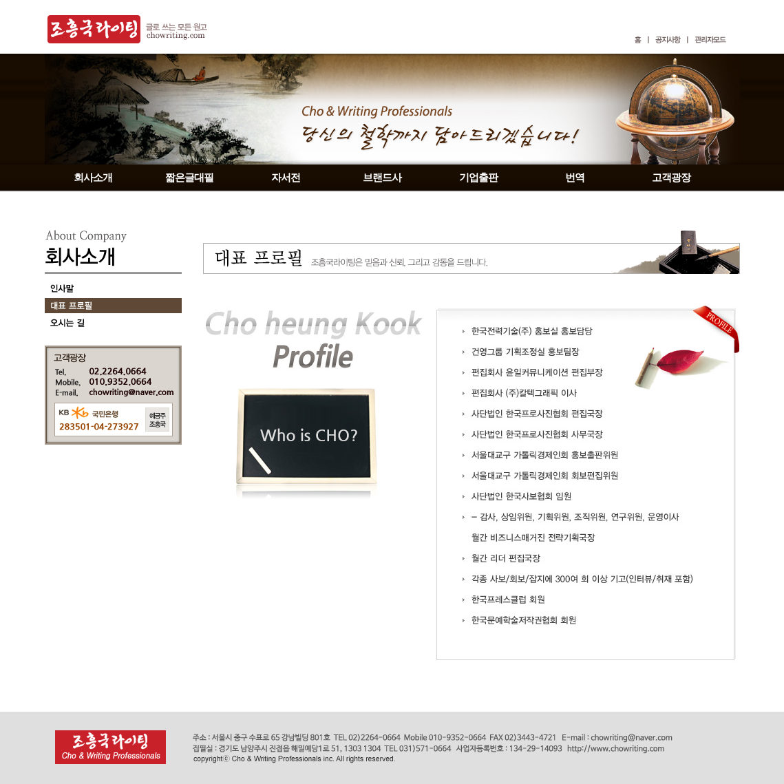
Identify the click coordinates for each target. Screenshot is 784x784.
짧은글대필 (189, 177)
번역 (574, 177)
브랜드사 (382, 177)
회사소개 (93, 177)
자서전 (285, 177)
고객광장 (671, 177)
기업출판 (478, 177)
